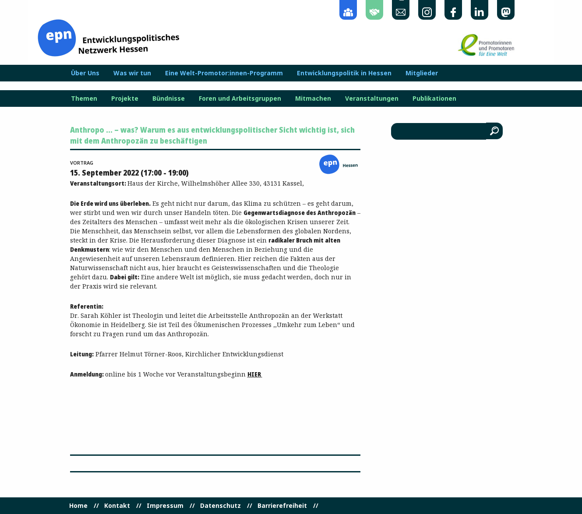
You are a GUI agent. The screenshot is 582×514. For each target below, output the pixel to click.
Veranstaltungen (372, 98)
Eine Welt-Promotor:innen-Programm (224, 73)
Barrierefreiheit (282, 506)
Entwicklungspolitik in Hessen (344, 73)
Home (78, 506)
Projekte (124, 98)
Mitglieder (422, 73)
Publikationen (434, 98)
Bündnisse (168, 98)
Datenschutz (220, 506)
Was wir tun (132, 73)
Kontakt (117, 506)
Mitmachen (313, 98)
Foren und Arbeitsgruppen (240, 98)
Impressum (165, 506)
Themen (84, 98)
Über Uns (85, 73)
